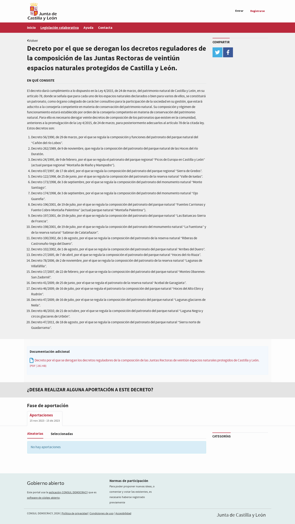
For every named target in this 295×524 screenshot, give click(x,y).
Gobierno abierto (45, 483)
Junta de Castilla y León (241, 515)
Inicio (31, 27)
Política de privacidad (75, 513)
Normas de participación (128, 480)
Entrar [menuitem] (239, 11)
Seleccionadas (62, 434)
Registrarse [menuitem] (257, 11)
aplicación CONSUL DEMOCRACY (68, 492)
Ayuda (88, 27)
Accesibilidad (123, 513)
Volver (33, 41)
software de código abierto (43, 498)
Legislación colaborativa (59, 27)
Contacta (105, 27)
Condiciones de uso (102, 513)
